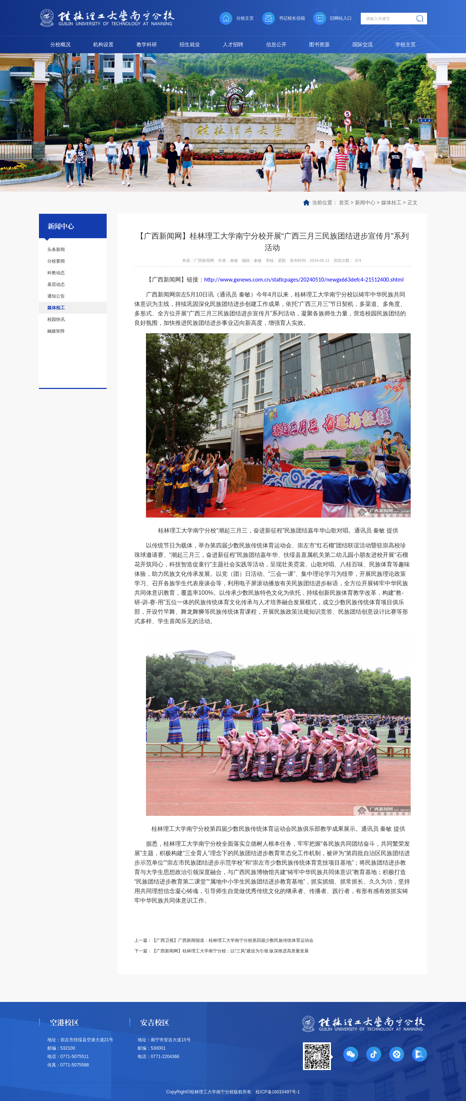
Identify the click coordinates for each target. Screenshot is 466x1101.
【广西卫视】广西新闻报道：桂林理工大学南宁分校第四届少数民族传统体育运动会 (232, 940)
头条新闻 (56, 249)
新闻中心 (365, 202)
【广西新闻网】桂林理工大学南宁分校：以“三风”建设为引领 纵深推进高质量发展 (230, 950)
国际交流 (362, 44)
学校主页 (405, 44)
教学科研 (147, 44)
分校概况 (60, 44)
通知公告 (56, 296)
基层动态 (56, 284)
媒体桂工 (391, 202)
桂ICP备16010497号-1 (278, 1090)
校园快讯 (56, 319)
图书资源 (319, 44)
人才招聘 (233, 44)
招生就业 (189, 44)
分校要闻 (56, 261)
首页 (344, 202)
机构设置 (103, 44)
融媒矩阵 (56, 331)
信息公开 (276, 44)
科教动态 (56, 272)
